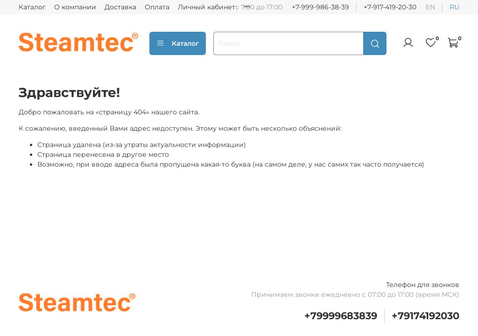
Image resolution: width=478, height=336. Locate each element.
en (430, 7)
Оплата (157, 7)
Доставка (120, 7)
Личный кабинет (206, 7)
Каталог (32, 7)
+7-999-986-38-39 (320, 7)
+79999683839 (340, 316)
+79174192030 (425, 316)
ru (454, 7)
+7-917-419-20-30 (390, 7)
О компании (75, 7)
